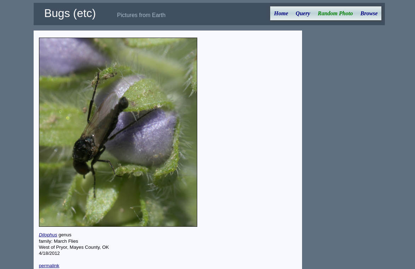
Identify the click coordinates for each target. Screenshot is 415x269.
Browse (369, 13)
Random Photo (335, 13)
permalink (49, 265)
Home (281, 13)
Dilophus (48, 234)
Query (303, 13)
